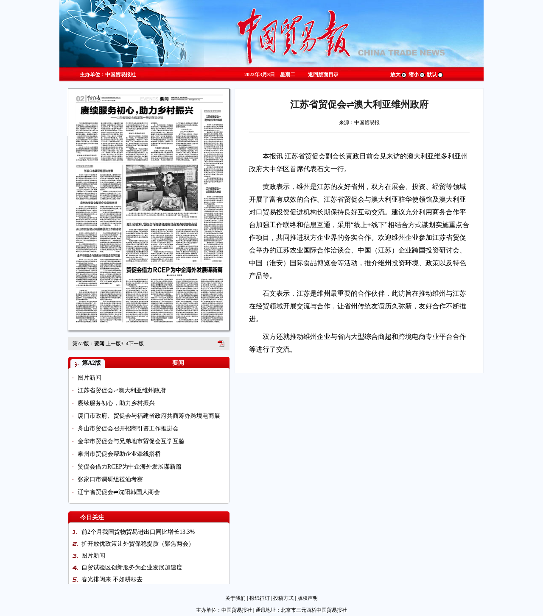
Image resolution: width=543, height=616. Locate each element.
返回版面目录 (323, 75)
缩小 (417, 75)
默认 (435, 75)
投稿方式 (283, 598)
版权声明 (307, 598)
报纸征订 (259, 598)
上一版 (114, 344)
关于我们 (235, 598)
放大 (398, 75)
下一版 (135, 344)
